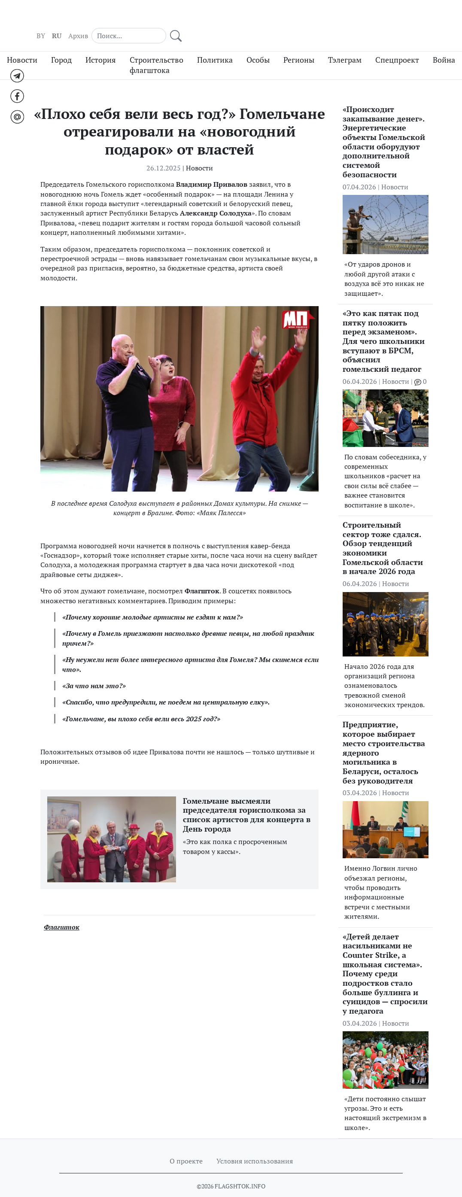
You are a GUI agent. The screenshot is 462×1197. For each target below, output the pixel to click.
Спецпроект (397, 44)
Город (61, 44)
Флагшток (61, 911)
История (100, 44)
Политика (215, 44)
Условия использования (254, 1145)
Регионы (298, 44)
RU (326, 17)
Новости (22, 44)
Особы (258, 44)
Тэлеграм (345, 44)
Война (444, 44)
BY (310, 17)
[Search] (387, 17)
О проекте (186, 1145)
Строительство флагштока (156, 49)
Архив (348, 17)
